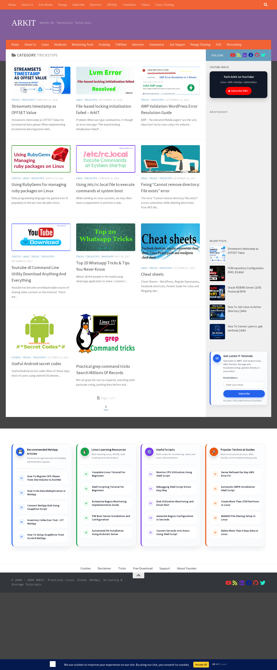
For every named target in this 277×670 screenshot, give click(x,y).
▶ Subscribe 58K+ (239, 90)
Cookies (85, 568)
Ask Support (177, 44)
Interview (96, 4)
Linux (45, 44)
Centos (16, 178)
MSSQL (112, 4)
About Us (27, 4)
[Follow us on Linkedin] (244, 55)
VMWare (121, 44)
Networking (234, 44)
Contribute (129, 4)
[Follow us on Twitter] (263, 55)
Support (164, 568)
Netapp (62, 4)
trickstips (28, 100)
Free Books (46, 4)
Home (12, 4)
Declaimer (104, 568)
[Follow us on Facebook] (251, 55)
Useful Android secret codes (36, 363)
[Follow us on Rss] (238, 55)
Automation (156, 44)
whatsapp (108, 256)
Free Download (143, 568)
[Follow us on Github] (257, 55)
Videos (145, 4)
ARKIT (24, 22)
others (16, 357)
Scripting (104, 44)
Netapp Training (200, 44)
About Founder (187, 568)
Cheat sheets (152, 274)
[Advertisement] (195, 24)
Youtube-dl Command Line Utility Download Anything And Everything (39, 274)
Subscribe (78, 4)
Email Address (230, 377)
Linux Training (164, 4)
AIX (218, 44)
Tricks (16, 100)
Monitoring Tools (82, 44)
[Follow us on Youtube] (232, 55)
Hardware (60, 44)
